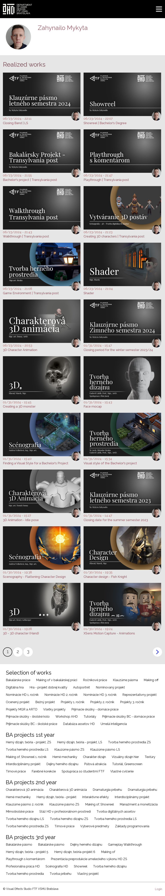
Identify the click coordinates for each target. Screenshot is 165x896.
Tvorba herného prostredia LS (27, 749)
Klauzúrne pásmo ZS (69, 749)
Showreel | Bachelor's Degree (105, 123)
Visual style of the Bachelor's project (110, 463)
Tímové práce (16, 771)
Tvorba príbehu (60, 874)
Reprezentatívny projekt (139, 695)
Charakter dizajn (94, 757)
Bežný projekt (45, 702)
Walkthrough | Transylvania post (26, 236)
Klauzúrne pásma (125, 680)
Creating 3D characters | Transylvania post (114, 236)
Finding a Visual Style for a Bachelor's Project (35, 463)
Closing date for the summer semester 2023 (116, 520)
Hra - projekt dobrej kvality (48, 687)
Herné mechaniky (64, 757)
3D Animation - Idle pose (21, 520)
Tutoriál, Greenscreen (127, 764)
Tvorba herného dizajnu (110, 866)
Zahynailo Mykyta (63, 27)
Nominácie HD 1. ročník (22, 695)
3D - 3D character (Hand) (21, 633)
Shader (89, 293)
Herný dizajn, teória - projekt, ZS (28, 742)
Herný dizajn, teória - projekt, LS (79, 742)
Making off (151, 680)
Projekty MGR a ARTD (21, 709)
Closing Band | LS (15, 123)
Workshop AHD (66, 716)
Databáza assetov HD (79, 724)
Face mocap (93, 406)
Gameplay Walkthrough (125, 844)
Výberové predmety (94, 826)
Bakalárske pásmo (19, 844)
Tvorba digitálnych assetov (116, 811)
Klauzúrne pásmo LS (105, 749)
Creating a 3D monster (19, 406)
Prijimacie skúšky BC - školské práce (31, 724)
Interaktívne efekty (95, 797)
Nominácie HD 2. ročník (61, 695)
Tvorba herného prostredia (25, 874)
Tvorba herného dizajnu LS (25, 819)
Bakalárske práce (18, 680)
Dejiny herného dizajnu (62, 764)
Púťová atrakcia (95, 764)
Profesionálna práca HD (23, 866)
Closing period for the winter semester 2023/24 (118, 350)
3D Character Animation (20, 350)
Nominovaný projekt (110, 687)
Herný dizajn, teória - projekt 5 (27, 852)
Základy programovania (132, 826)
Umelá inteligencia (114, 724)
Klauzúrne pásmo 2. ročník (24, 804)
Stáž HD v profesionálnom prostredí (65, 811)
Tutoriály (90, 716)
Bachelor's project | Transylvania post (30, 180)
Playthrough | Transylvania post (106, 180)
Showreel (80, 866)
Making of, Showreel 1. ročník (26, 757)
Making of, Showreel (99, 804)
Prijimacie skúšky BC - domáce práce (128, 716)
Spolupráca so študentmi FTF (83, 771)
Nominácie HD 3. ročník (100, 695)
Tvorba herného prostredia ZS (129, 742)
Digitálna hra (15, 687)
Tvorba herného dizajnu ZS (69, 819)
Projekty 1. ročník (72, 702)
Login (158, 889)
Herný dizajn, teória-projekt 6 (74, 852)
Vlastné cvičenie (122, 771)
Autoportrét (81, 687)
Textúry (150, 757)
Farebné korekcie (44, 771)
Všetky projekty (54, 709)
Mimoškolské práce (20, 811)
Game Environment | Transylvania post (31, 293)
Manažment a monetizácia (139, 804)
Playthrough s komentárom (25, 859)
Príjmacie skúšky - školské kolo (28, 716)
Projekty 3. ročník (132, 702)
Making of (108, 852)
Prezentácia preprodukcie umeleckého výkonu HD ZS (89, 859)
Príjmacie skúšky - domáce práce (94, 709)
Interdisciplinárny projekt (23, 764)
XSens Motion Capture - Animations (109, 633)
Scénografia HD (57, 866)
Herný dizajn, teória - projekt (56, 797)
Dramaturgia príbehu (107, 790)
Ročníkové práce (95, 680)
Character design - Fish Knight (105, 577)
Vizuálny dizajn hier (125, 757)
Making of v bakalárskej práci (56, 680)
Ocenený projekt (17, 702)
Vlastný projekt (88, 874)
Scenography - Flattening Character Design (34, 577)
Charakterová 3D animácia (24, 790)
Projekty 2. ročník (102, 702)
